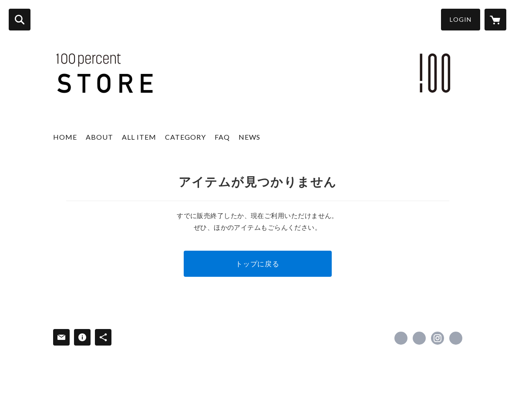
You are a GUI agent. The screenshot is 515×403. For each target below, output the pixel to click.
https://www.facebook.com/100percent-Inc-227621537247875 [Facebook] (400, 338)
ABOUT (99, 137)
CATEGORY (185, 137)
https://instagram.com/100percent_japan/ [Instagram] (437, 338)
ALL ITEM (139, 137)
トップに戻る (257, 263)
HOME (65, 137)
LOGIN (460, 19)
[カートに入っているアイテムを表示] (495, 19)
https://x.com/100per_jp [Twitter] (419, 338)
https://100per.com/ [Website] (455, 338)
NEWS (249, 137)
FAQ (222, 137)
